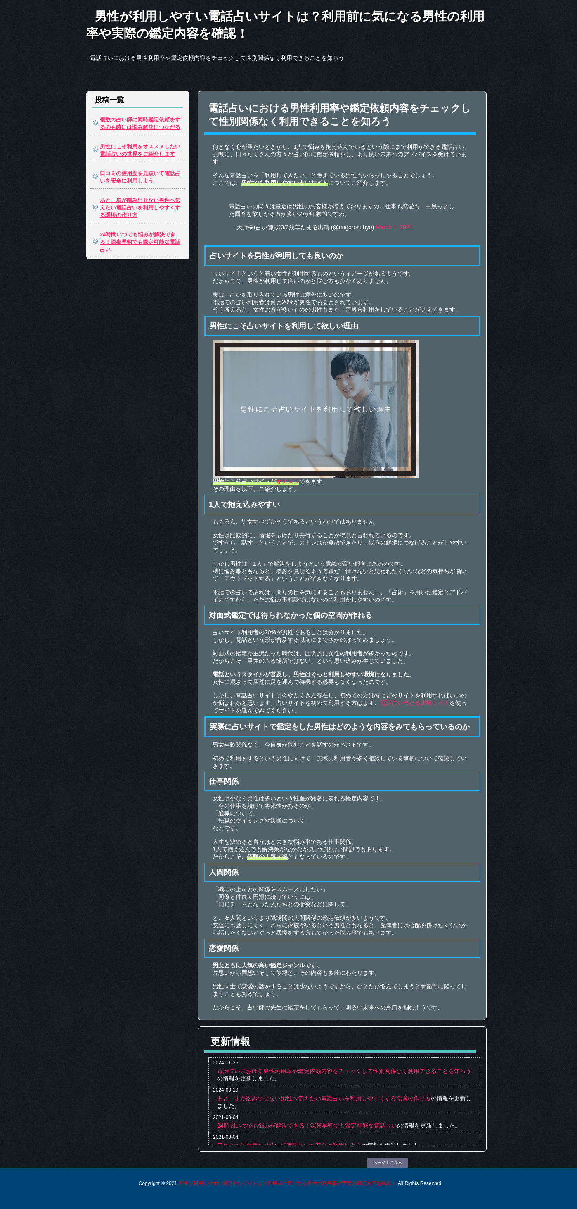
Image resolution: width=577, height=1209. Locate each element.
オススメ (287, 481)
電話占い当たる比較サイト (414, 703)
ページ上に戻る (387, 1162)
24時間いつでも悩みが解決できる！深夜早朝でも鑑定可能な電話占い (140, 241)
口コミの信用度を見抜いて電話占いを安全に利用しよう (140, 177)
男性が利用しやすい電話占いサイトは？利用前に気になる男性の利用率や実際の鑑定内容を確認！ (285, 25)
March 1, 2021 (394, 227)
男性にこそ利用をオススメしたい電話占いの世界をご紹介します (140, 150)
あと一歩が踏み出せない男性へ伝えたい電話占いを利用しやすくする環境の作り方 (140, 207)
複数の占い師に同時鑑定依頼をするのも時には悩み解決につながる (140, 123)
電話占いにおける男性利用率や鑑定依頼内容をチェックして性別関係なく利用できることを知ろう (344, 1071)
